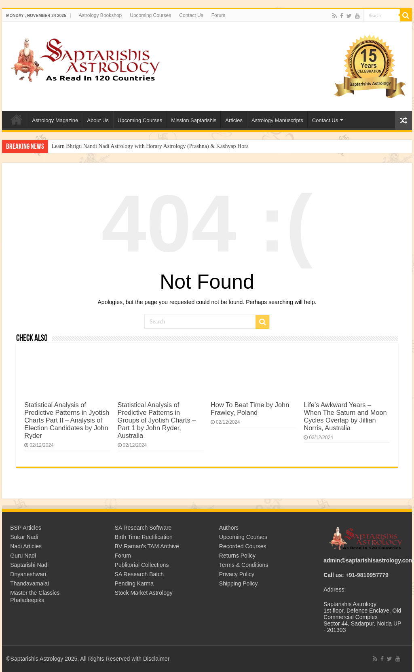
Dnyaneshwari (28, 574)
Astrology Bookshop (100, 15)
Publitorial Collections (142, 565)
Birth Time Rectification (144, 537)
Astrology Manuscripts (277, 120)
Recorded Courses (242, 546)
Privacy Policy (236, 574)
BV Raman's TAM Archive (147, 546)
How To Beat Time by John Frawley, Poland (250, 408)
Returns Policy (237, 555)
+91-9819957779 (367, 575)
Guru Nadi (23, 555)
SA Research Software (143, 527)
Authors (229, 527)
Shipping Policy (238, 583)
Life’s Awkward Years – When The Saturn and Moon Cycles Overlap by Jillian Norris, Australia (345, 416)
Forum (218, 15)
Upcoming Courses (150, 15)
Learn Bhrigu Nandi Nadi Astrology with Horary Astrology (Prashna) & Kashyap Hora (150, 146)
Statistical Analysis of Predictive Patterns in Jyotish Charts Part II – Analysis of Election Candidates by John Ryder (66, 420)
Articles (234, 120)
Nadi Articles (26, 546)
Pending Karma (134, 583)
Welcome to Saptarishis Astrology (16, 119)
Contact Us (191, 15)
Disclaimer (156, 658)
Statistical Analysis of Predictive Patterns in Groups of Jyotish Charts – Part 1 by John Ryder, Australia (157, 420)
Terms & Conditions (243, 565)
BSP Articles (25, 527)
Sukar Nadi (24, 537)
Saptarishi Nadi (29, 565)
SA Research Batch (139, 574)
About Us (97, 120)
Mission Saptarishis (193, 120)
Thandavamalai (29, 583)
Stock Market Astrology (144, 593)
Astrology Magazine (55, 120)
